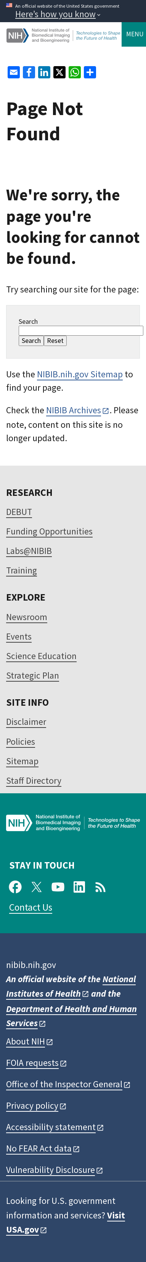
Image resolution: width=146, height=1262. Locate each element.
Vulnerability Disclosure (50, 1169)
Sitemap (22, 761)
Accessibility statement (51, 1126)
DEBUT (19, 511)
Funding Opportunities (49, 531)
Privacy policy (32, 1105)
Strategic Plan (32, 675)
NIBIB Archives (73, 410)
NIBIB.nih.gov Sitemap (80, 374)
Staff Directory (33, 780)
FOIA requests (32, 1062)
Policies (20, 741)
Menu (135, 34)
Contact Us (30, 907)
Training (21, 570)
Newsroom (26, 616)
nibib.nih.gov (31, 964)
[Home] (64, 39)
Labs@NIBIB (29, 550)
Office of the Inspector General (64, 1084)
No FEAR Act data (39, 1148)
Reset (55, 340)
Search (28, 321)
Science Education (41, 655)
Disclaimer (26, 721)
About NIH (25, 1041)
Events (19, 636)
